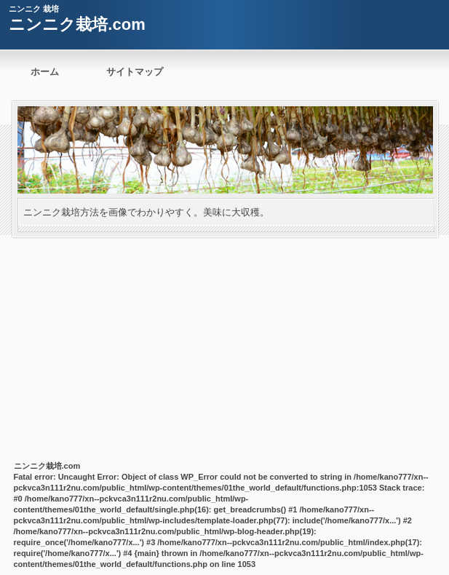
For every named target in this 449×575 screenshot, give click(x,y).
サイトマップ (134, 71)
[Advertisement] (224, 346)
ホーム (45, 71)
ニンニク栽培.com (77, 24)
